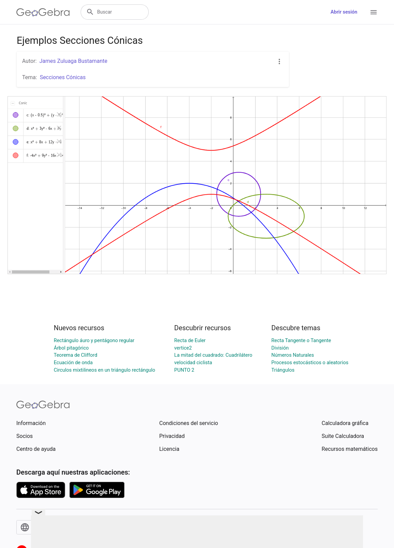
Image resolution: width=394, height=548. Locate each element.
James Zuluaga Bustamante (73, 61)
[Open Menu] (374, 12)
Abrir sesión (344, 12)
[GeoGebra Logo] (43, 12)
